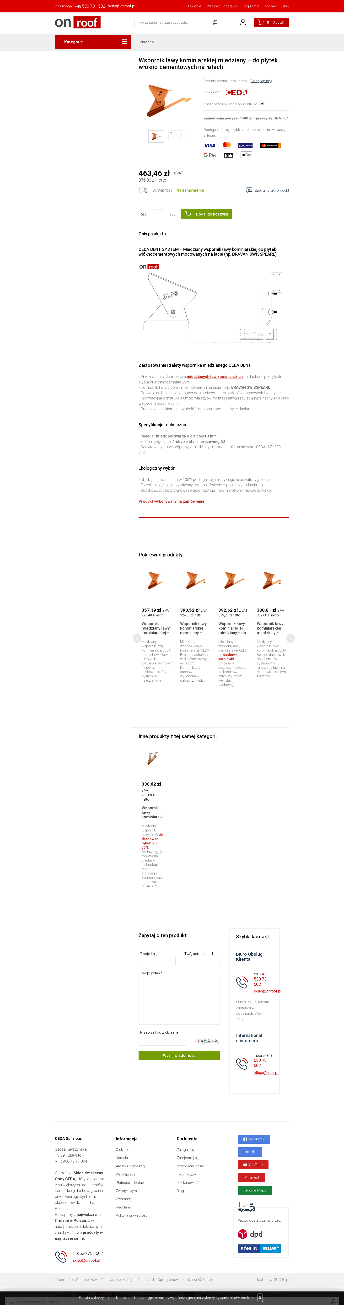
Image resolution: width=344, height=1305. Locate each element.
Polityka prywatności (132, 1215)
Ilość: (143, 214)
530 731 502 (90, 6)
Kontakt (270, 6)
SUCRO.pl (281, 1280)
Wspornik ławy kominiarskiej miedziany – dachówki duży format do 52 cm (193, 635)
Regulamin (250, 6)
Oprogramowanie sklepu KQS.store (186, 1280)
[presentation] (137, 638)
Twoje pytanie (151, 973)
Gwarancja (124, 1199)
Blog (285, 6)
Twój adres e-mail (198, 954)
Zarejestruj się (188, 1158)
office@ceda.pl (266, 1072)
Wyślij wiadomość (179, 1055)
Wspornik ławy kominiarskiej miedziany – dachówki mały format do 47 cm (270, 635)
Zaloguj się (185, 1150)
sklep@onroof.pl (121, 6)
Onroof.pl (78, 22)
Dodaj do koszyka (212, 214)
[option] (166, 101)
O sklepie (194, 6)
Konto (243, 22)
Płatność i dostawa (222, 6)
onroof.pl (147, 42)
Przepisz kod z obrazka (159, 1032)
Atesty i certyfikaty (130, 1166)
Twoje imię (148, 954)
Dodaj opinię (261, 81)
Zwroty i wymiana (129, 1191)
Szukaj (215, 22)
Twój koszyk (186, 1174)
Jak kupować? (188, 1183)
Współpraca (125, 1174)
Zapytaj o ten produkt (272, 191)
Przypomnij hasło (190, 1166)
